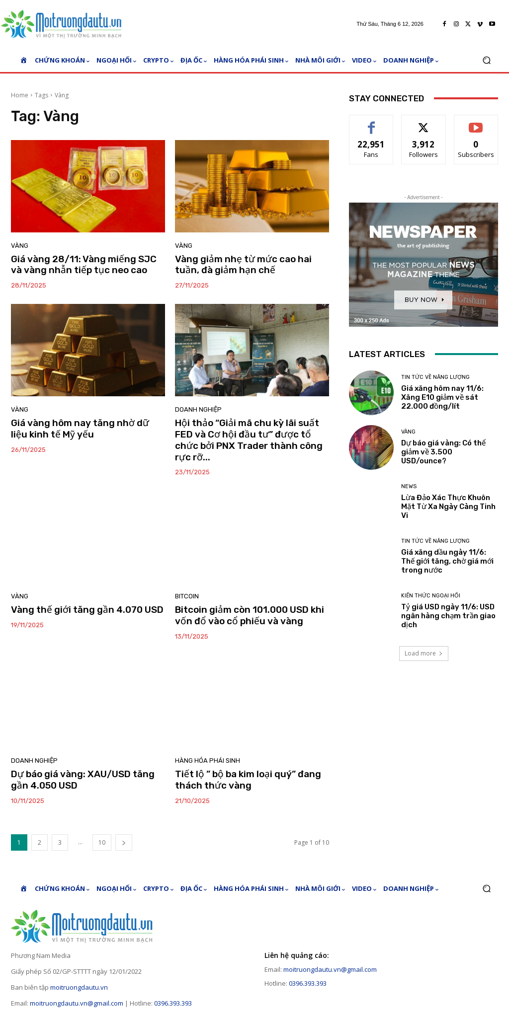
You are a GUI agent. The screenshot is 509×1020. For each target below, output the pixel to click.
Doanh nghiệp (198, 409)
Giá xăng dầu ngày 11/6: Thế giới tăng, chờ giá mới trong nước (447, 561)
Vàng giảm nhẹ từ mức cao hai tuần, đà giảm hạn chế (243, 264)
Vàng (19, 245)
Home (19, 95)
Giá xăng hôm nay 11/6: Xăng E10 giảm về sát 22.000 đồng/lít (442, 397)
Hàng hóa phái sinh (207, 760)
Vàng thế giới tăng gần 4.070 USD (87, 609)
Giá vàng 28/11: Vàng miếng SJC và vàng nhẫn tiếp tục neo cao (84, 264)
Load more (424, 653)
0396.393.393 (173, 1003)
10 (101, 842)
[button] (486, 60)
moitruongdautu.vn (79, 987)
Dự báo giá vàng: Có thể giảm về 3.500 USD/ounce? (443, 451)
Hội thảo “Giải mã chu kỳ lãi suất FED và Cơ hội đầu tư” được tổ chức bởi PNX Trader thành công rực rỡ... (249, 439)
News (409, 486)
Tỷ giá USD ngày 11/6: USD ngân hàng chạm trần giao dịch (448, 615)
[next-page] (123, 842)
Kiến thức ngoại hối (430, 595)
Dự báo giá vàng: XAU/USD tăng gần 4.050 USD (83, 779)
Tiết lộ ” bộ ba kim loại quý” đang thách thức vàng (248, 779)
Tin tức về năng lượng (435, 377)
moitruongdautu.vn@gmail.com (76, 1003)
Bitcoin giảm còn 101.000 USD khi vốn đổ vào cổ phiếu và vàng (249, 615)
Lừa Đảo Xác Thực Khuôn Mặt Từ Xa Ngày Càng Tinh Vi (448, 506)
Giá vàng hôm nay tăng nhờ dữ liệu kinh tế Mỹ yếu (80, 428)
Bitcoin (187, 596)
